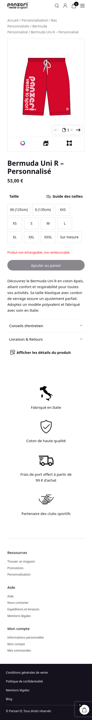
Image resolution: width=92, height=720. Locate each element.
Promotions (15, 568)
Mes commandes (19, 650)
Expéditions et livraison (23, 609)
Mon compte (16, 644)
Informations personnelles (25, 637)
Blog (9, 699)
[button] (46, 326)
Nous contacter (17, 603)
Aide (10, 596)
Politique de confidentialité (24, 681)
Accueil (13, 20)
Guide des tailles (68, 196)
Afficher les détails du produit (44, 352)
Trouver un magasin (21, 561)
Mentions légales (19, 616)
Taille (46, 196)
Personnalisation (35, 20)
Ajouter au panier (46, 265)
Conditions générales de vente (27, 672)
